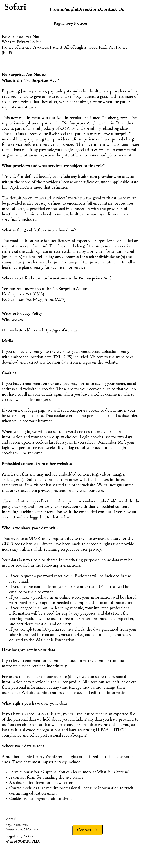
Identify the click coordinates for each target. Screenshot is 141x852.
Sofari (15, 7)
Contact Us (87, 830)
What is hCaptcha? (113, 772)
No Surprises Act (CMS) (23, 294)
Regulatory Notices (20, 836)
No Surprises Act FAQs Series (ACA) (33, 299)
